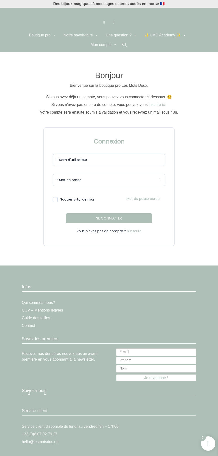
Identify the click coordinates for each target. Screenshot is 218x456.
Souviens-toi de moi (77, 199)
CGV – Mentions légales (42, 310)
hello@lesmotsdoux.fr (40, 442)
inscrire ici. (158, 105)
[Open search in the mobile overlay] (124, 45)
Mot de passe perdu (143, 198)
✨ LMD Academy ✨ (165, 35)
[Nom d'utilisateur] (109, 160)
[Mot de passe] (109, 180)
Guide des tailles (36, 318)
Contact (28, 325)
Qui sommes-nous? (38, 302)
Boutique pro (42, 35)
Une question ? (121, 35)
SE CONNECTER (109, 218)
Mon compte (104, 45)
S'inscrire (134, 231)
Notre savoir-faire (81, 35)
